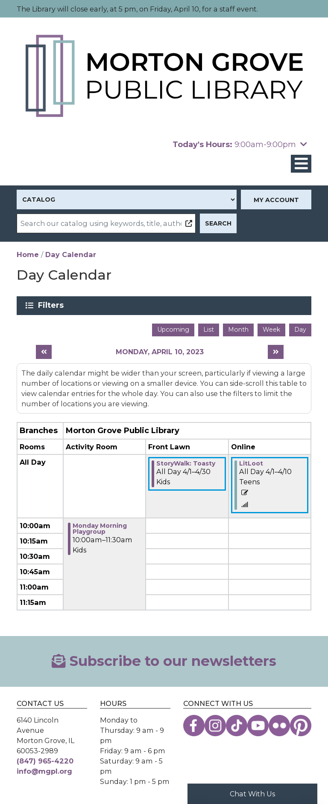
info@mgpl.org (44, 771)
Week (271, 329)
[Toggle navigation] (301, 164)
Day (300, 329)
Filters (52, 305)
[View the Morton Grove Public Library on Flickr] (279, 725)
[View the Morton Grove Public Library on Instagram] (215, 725)
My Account (276, 200)
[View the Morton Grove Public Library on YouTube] (258, 725)
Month (238, 329)
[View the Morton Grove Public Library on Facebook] (194, 725)
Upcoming (173, 329)
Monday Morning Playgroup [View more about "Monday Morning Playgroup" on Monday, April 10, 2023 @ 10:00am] (100, 528)
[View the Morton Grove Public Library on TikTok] (236, 725)
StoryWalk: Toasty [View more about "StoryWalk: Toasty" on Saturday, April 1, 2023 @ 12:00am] (185, 463)
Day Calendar (70, 254)
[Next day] (276, 352)
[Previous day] (44, 352)
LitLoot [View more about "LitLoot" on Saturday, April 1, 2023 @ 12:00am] (251, 463)
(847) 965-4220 (45, 761)
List (208, 329)
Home (28, 254)
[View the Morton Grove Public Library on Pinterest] (300, 725)
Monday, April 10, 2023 (160, 352)
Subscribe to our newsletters (164, 661)
